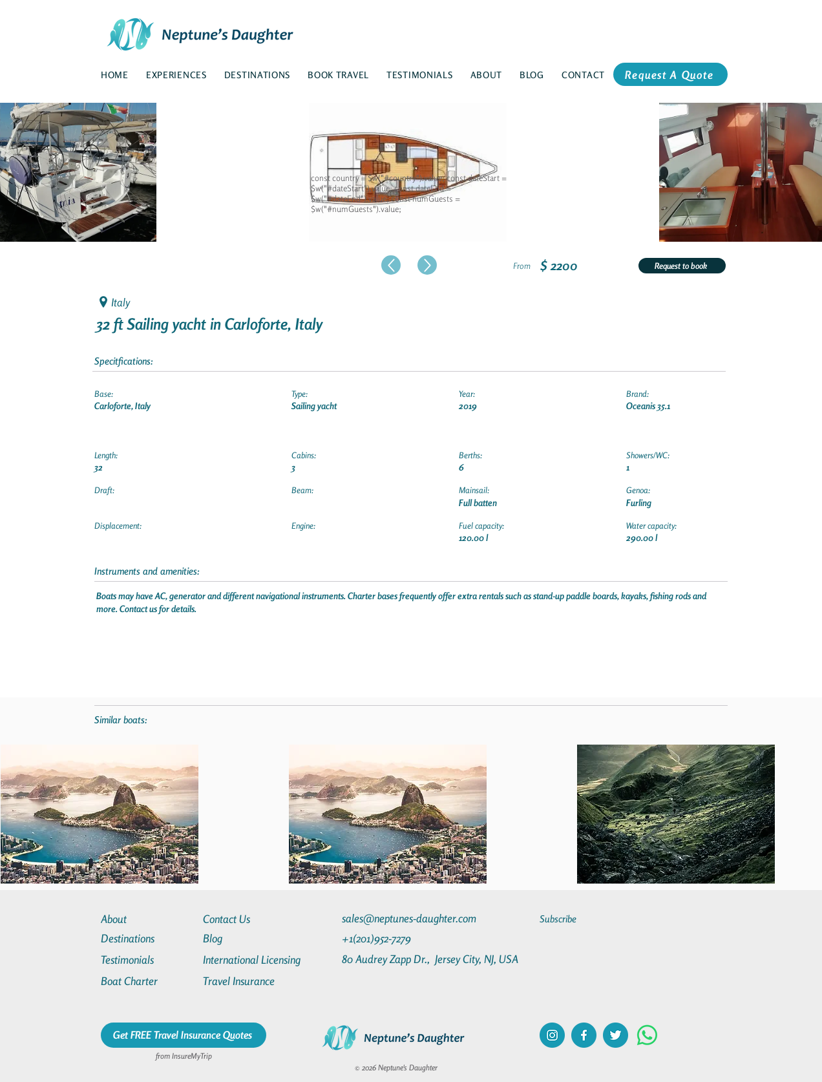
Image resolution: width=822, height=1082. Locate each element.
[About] (147, 919)
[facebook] (583, 1035)
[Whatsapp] (647, 1035)
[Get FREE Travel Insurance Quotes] (183, 1035)
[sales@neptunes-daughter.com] (411, 918)
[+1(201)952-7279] (401, 938)
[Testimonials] (147, 959)
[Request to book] (682, 265)
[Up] (391, 265)
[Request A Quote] (670, 74)
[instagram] (552, 1035)
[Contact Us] (249, 919)
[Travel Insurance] (249, 981)
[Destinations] (147, 938)
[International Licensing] (261, 959)
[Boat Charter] (147, 981)
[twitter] (615, 1035)
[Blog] (249, 938)
